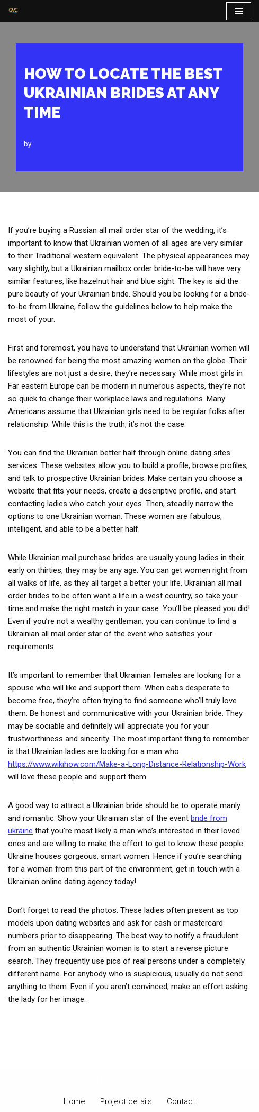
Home (74, 1101)
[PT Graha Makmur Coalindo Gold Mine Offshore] (13, 11)
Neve (85, 1079)
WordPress (163, 1079)
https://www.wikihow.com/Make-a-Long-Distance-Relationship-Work (127, 764)
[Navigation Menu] (238, 11)
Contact (181, 1101)
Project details (126, 1101)
